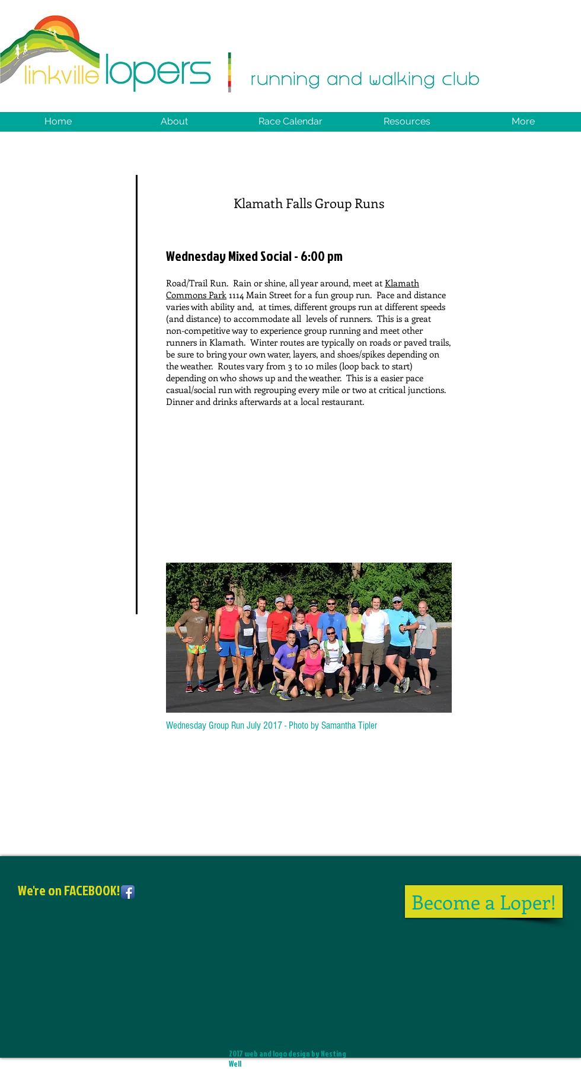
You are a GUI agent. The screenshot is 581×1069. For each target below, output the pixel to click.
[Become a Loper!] (484, 901)
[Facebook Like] (92, 956)
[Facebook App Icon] (128, 892)
